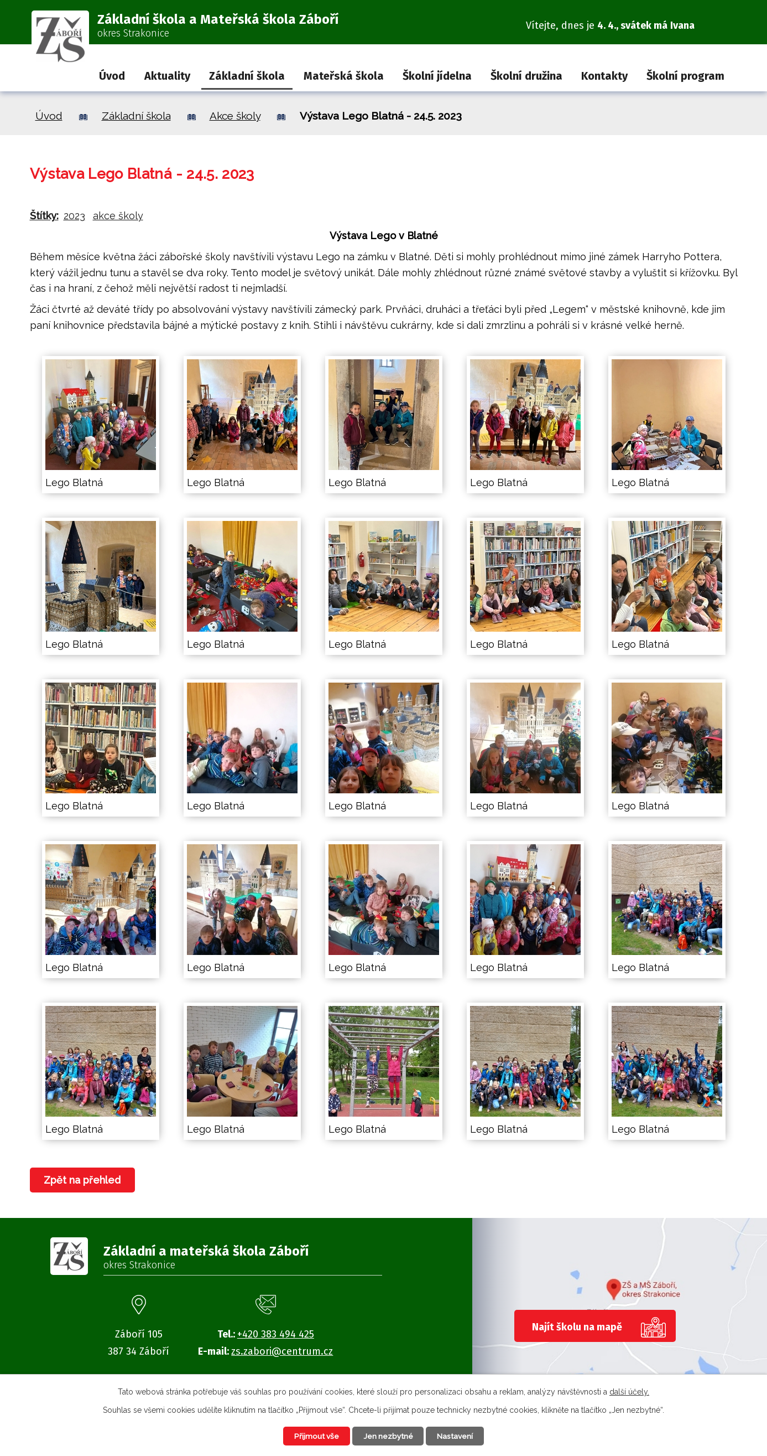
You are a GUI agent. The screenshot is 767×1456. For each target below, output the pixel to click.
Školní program (685, 75)
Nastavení (458, 1435)
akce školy (118, 215)
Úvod (112, 75)
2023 (74, 215)
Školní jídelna (437, 75)
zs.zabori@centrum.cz (282, 1351)
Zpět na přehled (83, 1180)
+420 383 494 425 (275, 1334)
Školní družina (526, 75)
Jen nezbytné (388, 1435)
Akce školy (235, 116)
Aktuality (167, 75)
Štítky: (44, 215)
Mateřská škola (344, 75)
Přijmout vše (314, 1435)
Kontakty (604, 75)
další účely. (629, 1391)
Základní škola (247, 75)
